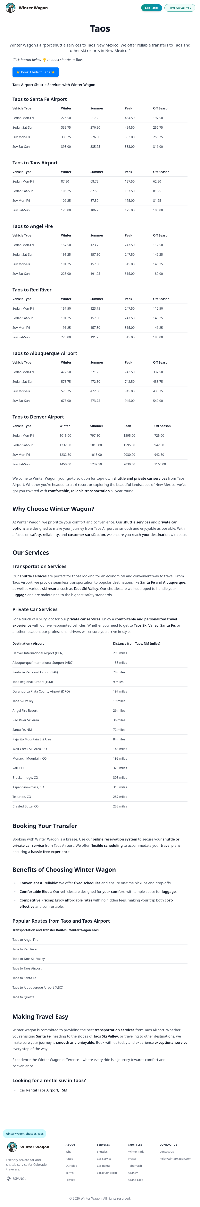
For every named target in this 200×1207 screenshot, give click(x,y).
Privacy (70, 1180)
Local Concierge (107, 1173)
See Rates (151, 8)
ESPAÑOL (19, 1179)
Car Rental (103, 1166)
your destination (156, 534)
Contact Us (167, 1151)
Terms (70, 1173)
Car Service (104, 1158)
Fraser (132, 1158)
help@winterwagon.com (175, 1158)
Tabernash (135, 1166)
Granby (133, 1173)
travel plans (170, 845)
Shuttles (31, 1133)
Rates (69, 1158)
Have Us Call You (180, 8)
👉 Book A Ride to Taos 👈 (35, 72)
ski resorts (51, 588)
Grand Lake (135, 1180)
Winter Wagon (14, 1133)
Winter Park (136, 1151)
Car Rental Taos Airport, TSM (43, 1090)
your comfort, (114, 891)
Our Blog (71, 1166)
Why (68, 1151)
